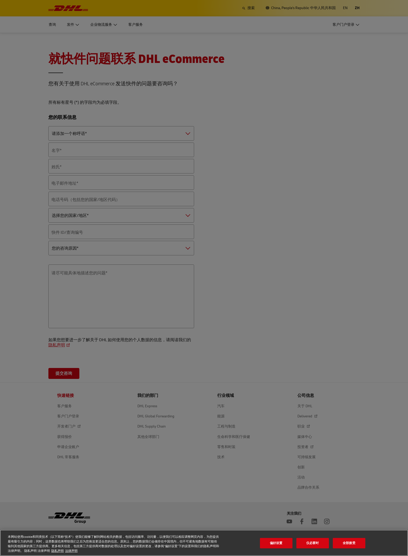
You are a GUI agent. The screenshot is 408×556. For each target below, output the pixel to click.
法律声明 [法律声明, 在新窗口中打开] (71, 551)
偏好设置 (276, 543)
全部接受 (349, 543)
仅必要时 (312, 543)
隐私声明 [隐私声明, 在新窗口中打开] (57, 551)
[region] (204, 543)
